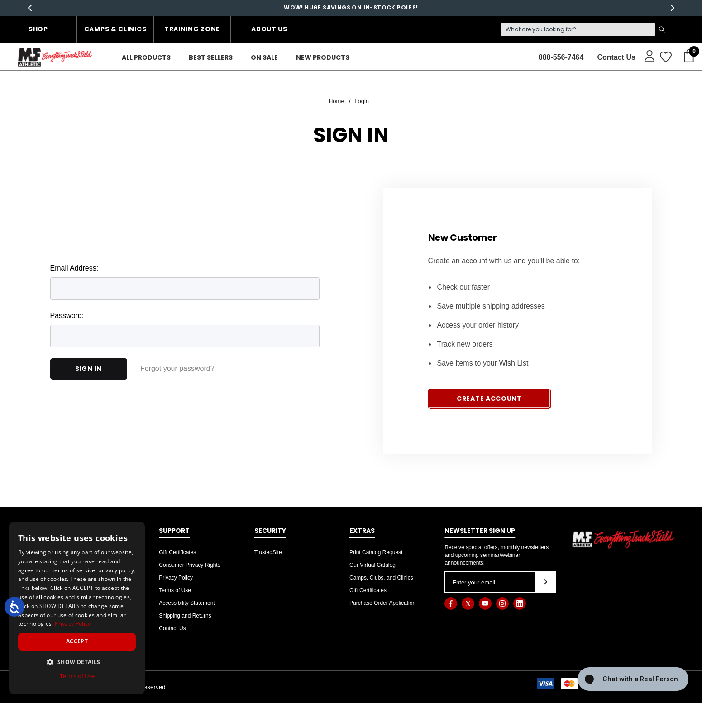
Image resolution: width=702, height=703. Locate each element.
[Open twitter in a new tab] (468, 603)
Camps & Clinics (115, 28)
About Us (269, 28)
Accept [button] (77, 641)
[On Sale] (264, 57)
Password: (67, 315)
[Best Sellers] (211, 57)
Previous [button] (29, 7)
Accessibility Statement (187, 603)
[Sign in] (645, 56)
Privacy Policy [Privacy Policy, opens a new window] (73, 623)
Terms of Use (175, 590)
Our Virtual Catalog (372, 565)
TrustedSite (268, 552)
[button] (77, 661)
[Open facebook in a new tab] (450, 603)
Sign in (88, 368)
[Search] (578, 29)
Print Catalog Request (375, 552)
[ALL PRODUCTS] (146, 57)
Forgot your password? (177, 368)
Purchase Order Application (382, 603)
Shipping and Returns (185, 616)
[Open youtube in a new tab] (485, 603)
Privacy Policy (176, 578)
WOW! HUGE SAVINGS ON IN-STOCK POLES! (351, 7)
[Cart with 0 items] (686, 56)
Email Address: (74, 268)
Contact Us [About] (616, 57)
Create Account (489, 398)
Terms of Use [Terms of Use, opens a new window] (77, 676)
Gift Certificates (177, 552)
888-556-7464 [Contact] (561, 57)
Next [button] (672, 7)
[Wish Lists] (665, 57)
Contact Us (172, 628)
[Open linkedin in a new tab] (519, 603)
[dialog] (77, 608)
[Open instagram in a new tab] (502, 603)
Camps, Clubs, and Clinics (381, 578)
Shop (38, 28)
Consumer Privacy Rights (189, 565)
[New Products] (322, 57)
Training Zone (192, 28)
